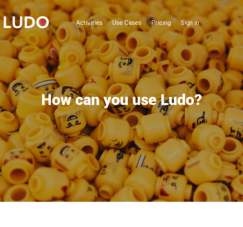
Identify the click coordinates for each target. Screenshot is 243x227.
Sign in (190, 23)
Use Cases (126, 23)
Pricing (161, 23)
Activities (89, 23)
